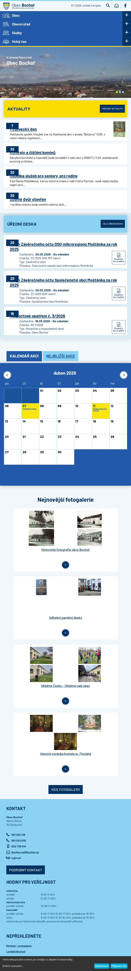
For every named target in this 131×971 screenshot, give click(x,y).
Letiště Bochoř (15, 791)
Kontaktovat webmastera (42, 943)
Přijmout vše (118, 966)
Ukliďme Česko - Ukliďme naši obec (34, 598)
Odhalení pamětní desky (96, 533)
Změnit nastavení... (12, 966)
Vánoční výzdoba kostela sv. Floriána (96, 598)
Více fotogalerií (65, 629)
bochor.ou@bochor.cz (25, 692)
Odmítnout (101, 966)
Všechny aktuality (110, 108)
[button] (117, 92)
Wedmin (71, 947)
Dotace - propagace (19, 785)
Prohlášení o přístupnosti (70, 943)
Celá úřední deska (111, 217)
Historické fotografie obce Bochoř (35, 533)
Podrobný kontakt (25, 710)
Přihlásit (75, 817)
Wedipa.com (12, 947)
